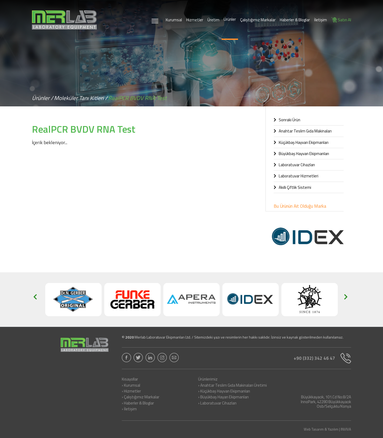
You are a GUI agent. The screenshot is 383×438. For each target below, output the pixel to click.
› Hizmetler (131, 391)
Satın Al (341, 20)
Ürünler (230, 19)
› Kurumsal (131, 385)
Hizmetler (194, 20)
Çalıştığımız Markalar (258, 20)
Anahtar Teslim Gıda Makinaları (303, 131)
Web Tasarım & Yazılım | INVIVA (327, 429)
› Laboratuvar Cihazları (217, 403)
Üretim (213, 20)
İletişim (320, 20)
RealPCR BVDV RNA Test (137, 98)
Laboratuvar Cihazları (294, 165)
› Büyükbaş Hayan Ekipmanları (223, 397)
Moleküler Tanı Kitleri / (80, 98)
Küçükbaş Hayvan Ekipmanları (301, 142)
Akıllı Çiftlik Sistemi (292, 187)
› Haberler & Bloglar (138, 403)
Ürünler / (42, 98)
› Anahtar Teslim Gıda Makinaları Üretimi (232, 385)
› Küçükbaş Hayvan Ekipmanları (224, 391)
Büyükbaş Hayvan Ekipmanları (301, 154)
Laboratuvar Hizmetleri (296, 176)
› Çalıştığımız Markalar (140, 397)
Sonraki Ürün (287, 120)
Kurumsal (174, 20)
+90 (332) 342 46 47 (322, 358)
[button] (36, 300)
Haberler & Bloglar (295, 20)
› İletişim (129, 409)
